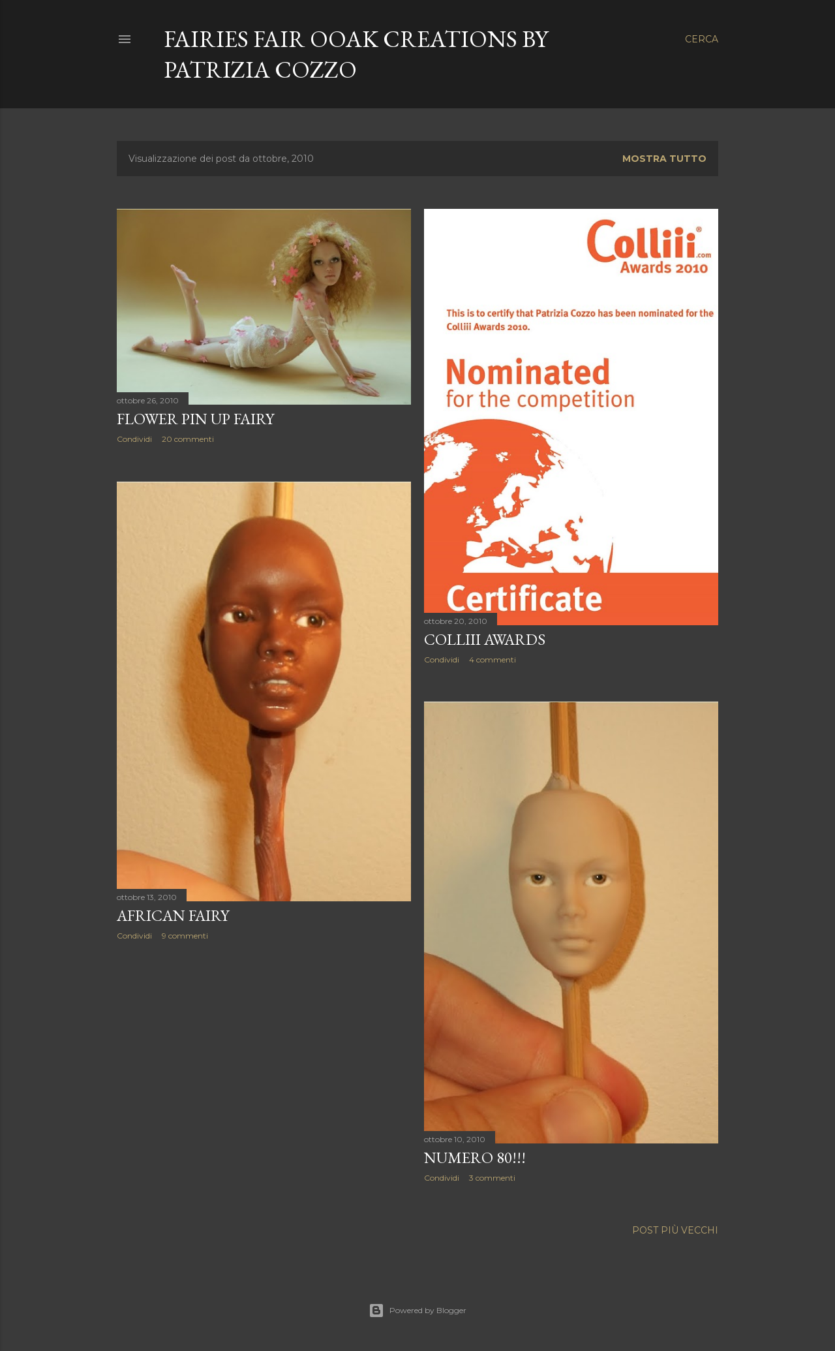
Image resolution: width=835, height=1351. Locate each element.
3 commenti (492, 1178)
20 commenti (188, 439)
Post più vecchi (675, 1230)
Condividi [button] (134, 439)
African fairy (173, 915)
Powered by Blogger (417, 1310)
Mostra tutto (664, 158)
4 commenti (492, 659)
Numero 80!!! (475, 1157)
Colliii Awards (484, 639)
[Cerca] (701, 39)
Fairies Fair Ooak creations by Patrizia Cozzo (356, 54)
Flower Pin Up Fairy (195, 419)
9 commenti (185, 935)
